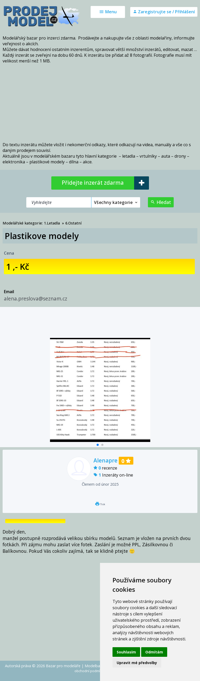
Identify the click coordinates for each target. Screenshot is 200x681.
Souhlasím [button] (126, 652)
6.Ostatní (73, 223)
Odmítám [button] (154, 652)
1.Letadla (52, 223)
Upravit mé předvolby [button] (137, 662)
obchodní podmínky (89, 671)
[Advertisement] (100, 102)
